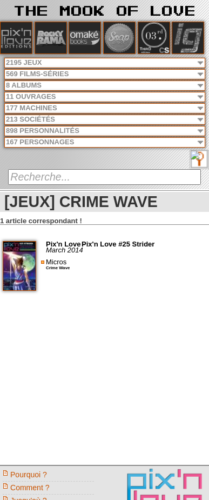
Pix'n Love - (66, 244)
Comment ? (30, 487)
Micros (56, 262)
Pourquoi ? (28, 474)
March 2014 (64, 250)
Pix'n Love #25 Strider (118, 244)
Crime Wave (58, 267)
